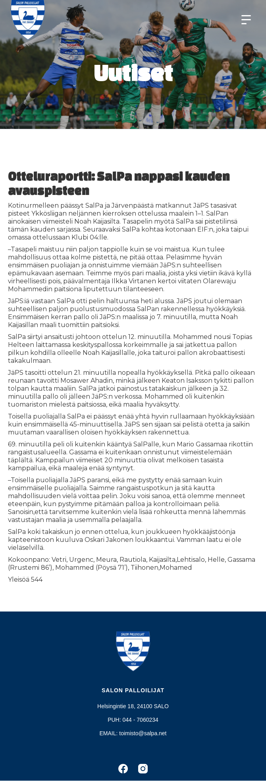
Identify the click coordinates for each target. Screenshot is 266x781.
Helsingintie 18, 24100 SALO (133, 706)
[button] (246, 20)
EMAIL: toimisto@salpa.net (132, 733)
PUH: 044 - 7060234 (133, 720)
